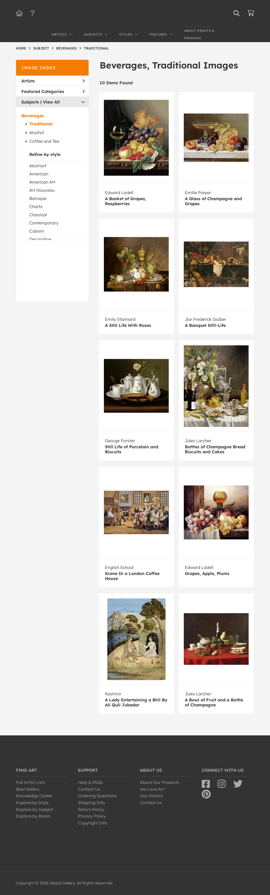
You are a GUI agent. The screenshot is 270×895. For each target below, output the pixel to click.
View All (51, 102)
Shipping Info (91, 802)
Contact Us (89, 789)
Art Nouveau (42, 190)
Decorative (40, 239)
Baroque (37, 198)
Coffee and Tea (44, 141)
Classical (38, 214)
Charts (35, 206)
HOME (21, 48)
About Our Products (159, 782)
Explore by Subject (34, 809)
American (38, 173)
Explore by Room (33, 816)
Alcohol (36, 132)
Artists (53, 80)
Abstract (37, 165)
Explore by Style (32, 802)
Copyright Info (92, 822)
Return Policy (91, 809)
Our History (151, 795)
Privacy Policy (92, 816)
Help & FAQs (90, 782)
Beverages (32, 115)
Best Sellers (27, 789)
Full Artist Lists (30, 782)
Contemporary (44, 222)
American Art (42, 182)
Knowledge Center (34, 795)
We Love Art (152, 789)
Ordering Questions (97, 795)
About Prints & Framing (199, 34)
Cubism (36, 231)
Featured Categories (53, 91)
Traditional (41, 123)
